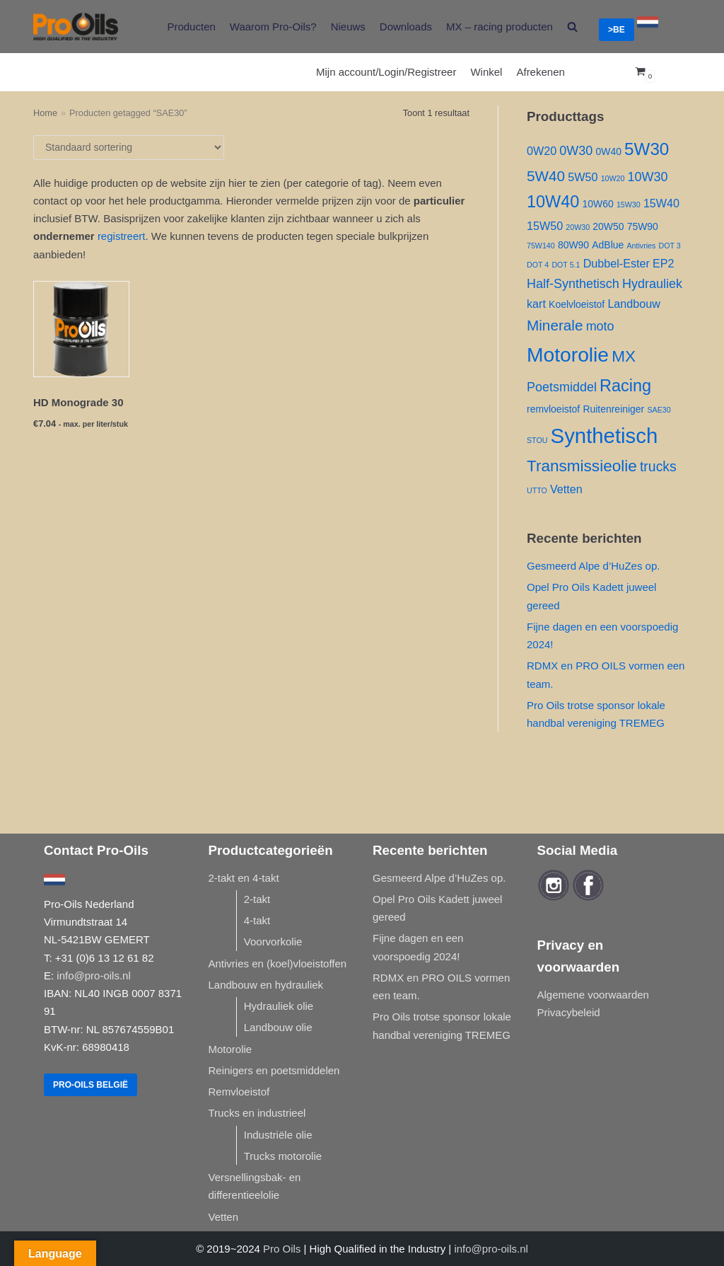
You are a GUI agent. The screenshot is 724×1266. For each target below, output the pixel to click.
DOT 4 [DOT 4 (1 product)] (538, 264)
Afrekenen (540, 72)
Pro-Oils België (90, 1085)
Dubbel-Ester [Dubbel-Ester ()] (616, 263)
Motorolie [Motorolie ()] (568, 354)
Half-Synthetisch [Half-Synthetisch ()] (573, 284)
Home (45, 113)
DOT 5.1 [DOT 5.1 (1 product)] (565, 264)
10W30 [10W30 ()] (648, 177)
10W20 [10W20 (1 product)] (613, 178)
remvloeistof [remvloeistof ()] (553, 409)
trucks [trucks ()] (658, 466)
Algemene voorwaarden (593, 995)
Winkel (486, 72)
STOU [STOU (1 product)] (537, 440)
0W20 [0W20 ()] (541, 150)
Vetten (224, 1217)
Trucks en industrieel (257, 1113)
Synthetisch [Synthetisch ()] (604, 435)
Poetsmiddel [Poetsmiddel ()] (562, 387)
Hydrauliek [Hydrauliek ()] (652, 284)
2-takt (257, 899)
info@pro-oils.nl (93, 975)
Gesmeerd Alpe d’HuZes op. (593, 566)
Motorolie (230, 1049)
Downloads (406, 27)
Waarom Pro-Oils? (273, 27)
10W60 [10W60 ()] (598, 203)
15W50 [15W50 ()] (545, 225)
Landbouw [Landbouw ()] (633, 303)
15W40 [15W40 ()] (661, 203)
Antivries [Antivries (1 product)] (640, 245)
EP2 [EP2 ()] (664, 263)
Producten (191, 27)
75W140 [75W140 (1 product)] (541, 245)
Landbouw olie (278, 1027)
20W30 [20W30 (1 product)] (578, 227)
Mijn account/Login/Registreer (386, 72)
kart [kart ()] (536, 303)
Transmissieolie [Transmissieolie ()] (582, 466)
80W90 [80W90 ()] (573, 245)
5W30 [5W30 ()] (646, 149)
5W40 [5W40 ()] (546, 176)
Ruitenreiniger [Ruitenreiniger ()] (613, 409)
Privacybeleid (568, 1012)
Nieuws (348, 27)
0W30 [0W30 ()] (575, 151)
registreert (122, 236)
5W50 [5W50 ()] (582, 177)
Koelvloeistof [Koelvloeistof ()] (577, 304)
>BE (616, 30)
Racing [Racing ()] (625, 385)
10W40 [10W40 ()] (553, 201)
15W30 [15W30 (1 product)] (629, 204)
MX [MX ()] (624, 356)
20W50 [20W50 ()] (608, 226)
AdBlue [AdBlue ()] (608, 245)
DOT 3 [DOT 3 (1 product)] (669, 245)
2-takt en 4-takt (244, 878)
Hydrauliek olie (278, 1006)
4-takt (257, 920)
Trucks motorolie (283, 1156)
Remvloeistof (239, 1092)
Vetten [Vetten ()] (566, 489)
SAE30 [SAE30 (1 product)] (658, 409)
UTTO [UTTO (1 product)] (537, 490)
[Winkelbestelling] (128, 147)
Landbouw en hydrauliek (266, 985)
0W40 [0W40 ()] (608, 151)
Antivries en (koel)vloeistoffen (278, 963)
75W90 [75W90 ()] (642, 226)
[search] (572, 26)
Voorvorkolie (273, 942)
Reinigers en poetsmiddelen (274, 1070)
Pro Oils (281, 1249)
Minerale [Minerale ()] (555, 325)
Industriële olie (278, 1135)
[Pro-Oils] (75, 26)
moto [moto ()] (600, 326)
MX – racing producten (499, 27)
